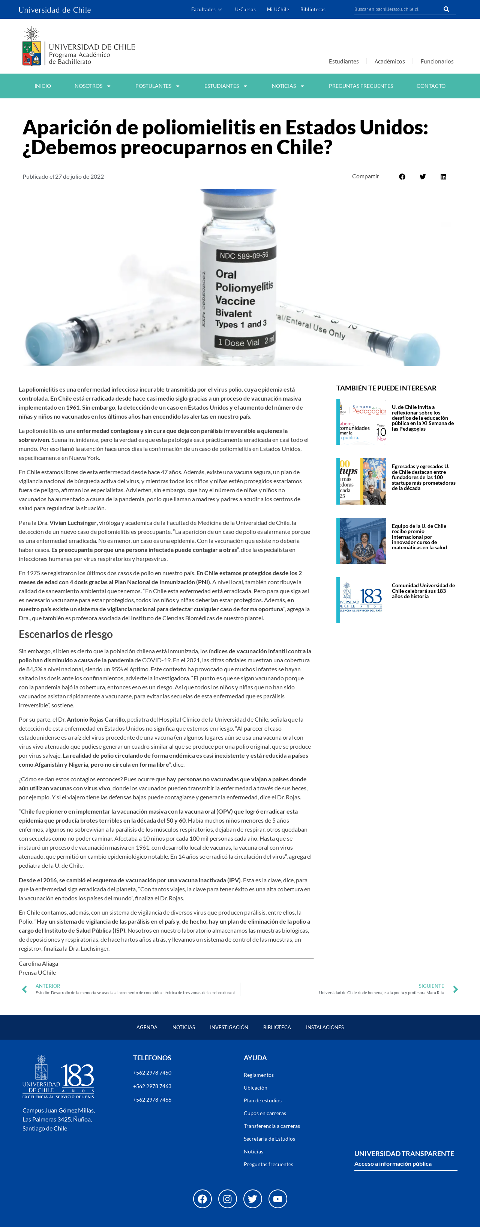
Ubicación (255, 1087)
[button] (402, 176)
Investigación (229, 1027)
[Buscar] (446, 9)
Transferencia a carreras (272, 1126)
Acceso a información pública (393, 1163)
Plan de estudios (263, 1100)
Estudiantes (344, 61)
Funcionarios (437, 61)
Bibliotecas (313, 9)
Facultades (207, 9)
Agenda (147, 1027)
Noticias (288, 86)
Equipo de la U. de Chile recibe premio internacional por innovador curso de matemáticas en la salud (419, 537)
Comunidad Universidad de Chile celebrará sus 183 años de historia (423, 590)
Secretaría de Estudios (269, 1138)
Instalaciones (325, 1027)
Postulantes (157, 86)
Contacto (431, 86)
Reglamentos (259, 1075)
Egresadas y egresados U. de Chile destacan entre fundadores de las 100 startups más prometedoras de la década (424, 477)
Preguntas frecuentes (361, 86)
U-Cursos (245, 9)
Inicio (42, 86)
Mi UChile (278, 9)
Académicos (390, 61)
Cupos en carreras (265, 1113)
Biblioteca (277, 1027)
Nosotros (93, 86)
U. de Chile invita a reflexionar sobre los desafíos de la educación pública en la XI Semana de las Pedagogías (423, 418)
